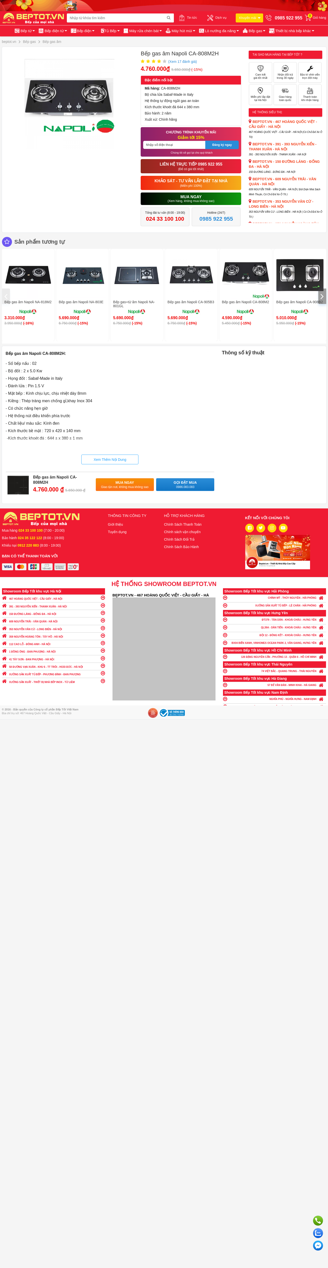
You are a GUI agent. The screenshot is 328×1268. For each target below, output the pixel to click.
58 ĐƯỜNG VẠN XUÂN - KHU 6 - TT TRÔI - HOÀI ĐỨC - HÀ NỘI (53, 666)
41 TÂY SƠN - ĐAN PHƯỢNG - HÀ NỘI (53, 658)
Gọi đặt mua (185, 485)
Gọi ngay (318, 1221)
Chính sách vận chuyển (182, 532)
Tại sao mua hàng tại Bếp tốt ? (277, 54)
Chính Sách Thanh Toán (183, 524)
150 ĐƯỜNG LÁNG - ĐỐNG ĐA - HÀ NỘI (53, 613)
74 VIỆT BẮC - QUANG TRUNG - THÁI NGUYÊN (274, 671)
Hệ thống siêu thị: (267, 112)
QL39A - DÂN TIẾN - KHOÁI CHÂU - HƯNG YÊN (274, 627)
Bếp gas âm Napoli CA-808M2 (245, 302)
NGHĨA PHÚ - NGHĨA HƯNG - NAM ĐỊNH (274, 699)
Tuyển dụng (117, 532)
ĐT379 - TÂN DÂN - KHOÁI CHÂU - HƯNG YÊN (274, 619)
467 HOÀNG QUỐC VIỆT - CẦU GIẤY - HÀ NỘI (53, 597)
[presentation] (6, 296)
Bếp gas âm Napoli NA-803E (81, 302)
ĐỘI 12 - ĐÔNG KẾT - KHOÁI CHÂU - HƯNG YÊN (274, 635)
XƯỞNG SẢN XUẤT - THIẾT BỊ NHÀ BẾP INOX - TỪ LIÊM (53, 681)
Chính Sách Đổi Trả (179, 539)
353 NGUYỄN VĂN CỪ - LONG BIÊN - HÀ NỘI (53, 628)
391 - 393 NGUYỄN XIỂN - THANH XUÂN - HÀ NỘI (53, 605)
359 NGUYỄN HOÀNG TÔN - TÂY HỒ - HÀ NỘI (53, 635)
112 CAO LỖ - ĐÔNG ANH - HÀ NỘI (53, 643)
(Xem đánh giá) (182, 62)
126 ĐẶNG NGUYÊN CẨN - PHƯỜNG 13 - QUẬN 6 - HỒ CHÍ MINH (274, 657)
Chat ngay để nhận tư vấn (318, 1246)
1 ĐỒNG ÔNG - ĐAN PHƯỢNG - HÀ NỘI (53, 650)
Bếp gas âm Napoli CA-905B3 (191, 302)
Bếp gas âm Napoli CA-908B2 (299, 302)
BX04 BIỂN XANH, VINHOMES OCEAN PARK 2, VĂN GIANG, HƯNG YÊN (274, 643)
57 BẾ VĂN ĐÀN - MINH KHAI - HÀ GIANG (274, 685)
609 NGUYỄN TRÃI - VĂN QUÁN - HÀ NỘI (53, 620)
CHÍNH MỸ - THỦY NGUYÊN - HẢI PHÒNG (274, 597)
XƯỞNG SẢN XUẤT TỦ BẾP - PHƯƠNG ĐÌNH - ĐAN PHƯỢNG (53, 673)
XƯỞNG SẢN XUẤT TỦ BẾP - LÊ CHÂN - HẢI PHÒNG (274, 605)
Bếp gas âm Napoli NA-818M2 (28, 302)
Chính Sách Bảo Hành (181, 547)
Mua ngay (125, 485)
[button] (291, 31)
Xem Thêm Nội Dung (110, 460)
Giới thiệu (115, 524)
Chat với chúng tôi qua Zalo (318, 1233)
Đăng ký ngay (222, 145)
